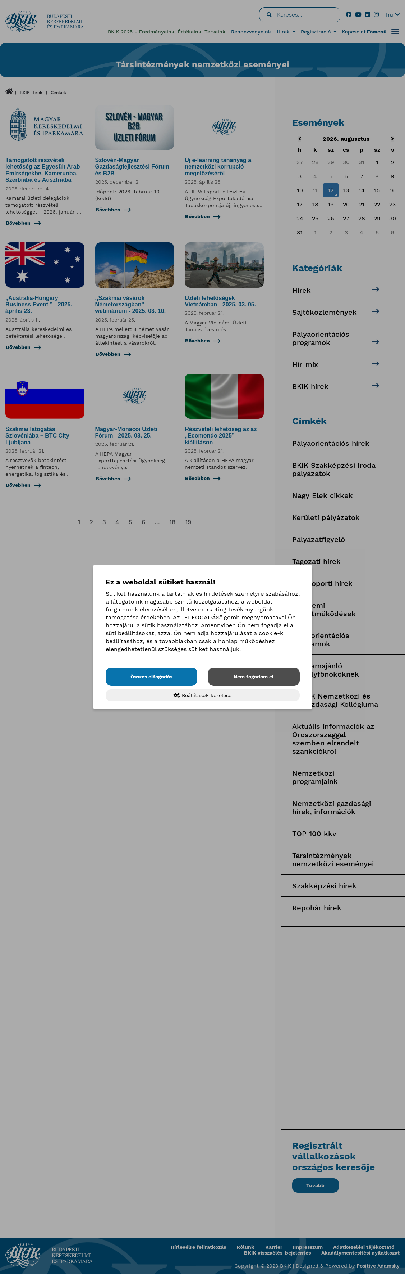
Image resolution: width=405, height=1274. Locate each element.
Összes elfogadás (151, 676)
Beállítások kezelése (202, 695)
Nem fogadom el (254, 676)
